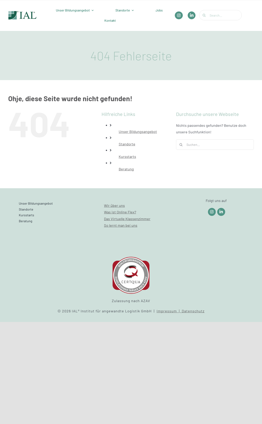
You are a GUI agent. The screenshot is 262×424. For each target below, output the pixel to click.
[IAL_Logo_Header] (22, 13)
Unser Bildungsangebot (138, 131)
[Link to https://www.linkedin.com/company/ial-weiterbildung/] (221, 212)
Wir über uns (114, 205)
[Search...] (220, 15)
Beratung (126, 169)
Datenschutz (193, 311)
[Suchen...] (215, 144)
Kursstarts (127, 156)
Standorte (127, 144)
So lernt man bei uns (120, 225)
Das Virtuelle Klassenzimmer (127, 219)
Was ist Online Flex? (120, 212)
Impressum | (169, 311)
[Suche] (204, 15)
